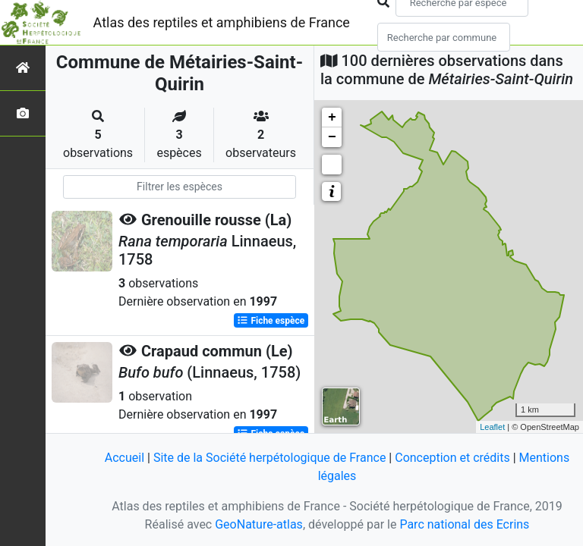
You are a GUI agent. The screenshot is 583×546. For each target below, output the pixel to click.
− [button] (332, 137)
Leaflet (492, 426)
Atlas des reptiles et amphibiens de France (221, 22)
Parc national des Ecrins (464, 524)
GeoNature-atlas (259, 524)
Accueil (124, 457)
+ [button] (332, 117)
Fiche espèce (270, 320)
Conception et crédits (452, 457)
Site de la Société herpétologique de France (269, 457)
